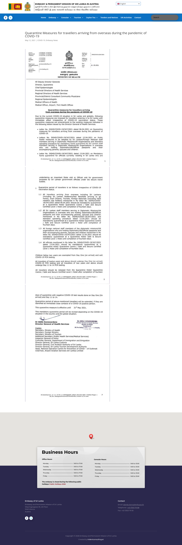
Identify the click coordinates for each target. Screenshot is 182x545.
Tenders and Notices (109, 18)
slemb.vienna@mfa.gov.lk (133, 505)
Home (43, 18)
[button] (128, 3)
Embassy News (52, 40)
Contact (137, 18)
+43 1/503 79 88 (133, 508)
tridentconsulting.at (96, 539)
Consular (65, 18)
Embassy (52, 18)
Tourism (77, 18)
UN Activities (126, 18)
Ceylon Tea (90, 18)
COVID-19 (41, 40)
